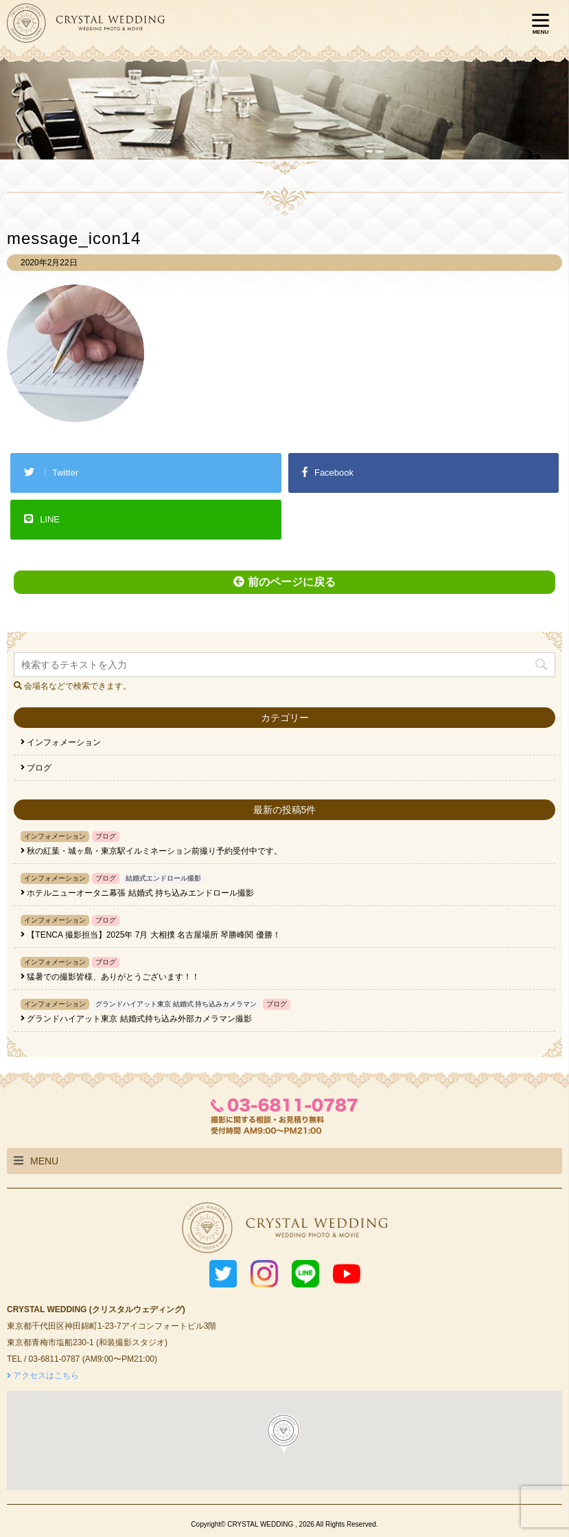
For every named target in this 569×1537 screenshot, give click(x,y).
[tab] (284, 1161)
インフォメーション (61, 742)
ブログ (36, 768)
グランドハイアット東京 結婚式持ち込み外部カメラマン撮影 (139, 1019)
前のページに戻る (284, 582)
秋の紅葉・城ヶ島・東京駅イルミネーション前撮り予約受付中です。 (154, 851)
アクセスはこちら (43, 1375)
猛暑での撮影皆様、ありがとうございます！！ (113, 977)
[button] (283, 1433)
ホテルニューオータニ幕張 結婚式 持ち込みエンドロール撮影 (140, 893)
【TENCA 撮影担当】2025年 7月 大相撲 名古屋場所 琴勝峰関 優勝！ (153, 935)
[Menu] (540, 24)
